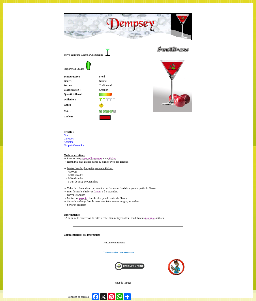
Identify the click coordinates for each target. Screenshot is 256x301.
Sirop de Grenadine (74, 145)
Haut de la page (123, 282)
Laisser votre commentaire (119, 252)
